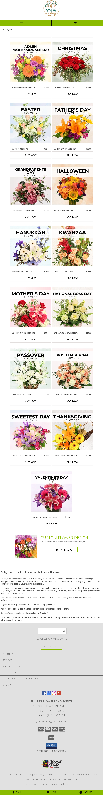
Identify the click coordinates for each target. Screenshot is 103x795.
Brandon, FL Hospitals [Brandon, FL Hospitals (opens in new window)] (46, 775)
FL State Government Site (63, 779)
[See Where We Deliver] (51, 646)
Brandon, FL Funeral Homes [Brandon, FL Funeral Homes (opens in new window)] (17, 775)
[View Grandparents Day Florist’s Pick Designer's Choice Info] (30, 184)
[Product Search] (52, 631)
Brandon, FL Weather (37, 779)
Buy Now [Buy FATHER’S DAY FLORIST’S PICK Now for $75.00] (72, 155)
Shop (25, 23)
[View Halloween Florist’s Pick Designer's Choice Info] (72, 184)
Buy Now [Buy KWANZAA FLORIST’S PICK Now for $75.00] (72, 278)
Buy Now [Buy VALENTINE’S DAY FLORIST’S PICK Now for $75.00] (51, 523)
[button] (51, 746)
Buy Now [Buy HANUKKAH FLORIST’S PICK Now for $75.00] (31, 278)
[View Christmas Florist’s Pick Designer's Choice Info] (72, 62)
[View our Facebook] (44, 694)
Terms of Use (72, 784)
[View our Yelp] (59, 694)
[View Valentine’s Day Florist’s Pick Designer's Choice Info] (51, 491)
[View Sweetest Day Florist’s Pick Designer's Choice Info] (30, 430)
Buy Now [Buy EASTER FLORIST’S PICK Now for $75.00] (31, 155)
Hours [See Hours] (85, 792)
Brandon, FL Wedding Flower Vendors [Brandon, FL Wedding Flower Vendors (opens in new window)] (80, 775)
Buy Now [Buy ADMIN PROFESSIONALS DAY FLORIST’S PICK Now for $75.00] (31, 94)
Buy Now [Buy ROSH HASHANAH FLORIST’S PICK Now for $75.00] (72, 401)
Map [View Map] (51, 792)
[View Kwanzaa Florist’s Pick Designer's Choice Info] (72, 246)
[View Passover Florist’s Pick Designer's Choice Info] (30, 368)
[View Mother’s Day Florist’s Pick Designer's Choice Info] (30, 307)
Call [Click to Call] (17, 792)
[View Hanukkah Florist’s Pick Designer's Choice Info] (30, 246)
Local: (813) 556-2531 (51, 715)
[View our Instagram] (54, 694)
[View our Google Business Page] (49, 694)
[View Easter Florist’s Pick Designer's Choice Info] (30, 123)
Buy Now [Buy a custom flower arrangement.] (64, 549)
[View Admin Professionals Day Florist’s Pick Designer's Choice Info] (30, 62)
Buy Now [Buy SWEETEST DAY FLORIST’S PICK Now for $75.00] (31, 462)
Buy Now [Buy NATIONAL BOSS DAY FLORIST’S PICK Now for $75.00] (72, 339)
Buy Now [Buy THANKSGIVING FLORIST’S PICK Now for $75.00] (72, 462)
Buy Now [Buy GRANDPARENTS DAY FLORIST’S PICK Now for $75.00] (31, 216)
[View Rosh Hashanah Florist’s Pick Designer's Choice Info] (72, 368)
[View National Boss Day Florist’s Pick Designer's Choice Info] (72, 307)
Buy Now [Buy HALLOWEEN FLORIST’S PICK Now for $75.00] (72, 216)
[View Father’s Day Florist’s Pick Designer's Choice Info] (72, 123)
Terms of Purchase (52, 784)
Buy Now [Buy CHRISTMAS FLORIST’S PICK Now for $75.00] (72, 94)
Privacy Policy (32, 784)
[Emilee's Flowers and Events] (51, 16)
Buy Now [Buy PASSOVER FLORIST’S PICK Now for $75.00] (31, 401)
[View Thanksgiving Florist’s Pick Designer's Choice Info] (72, 430)
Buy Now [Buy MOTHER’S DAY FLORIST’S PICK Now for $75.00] (31, 339)
